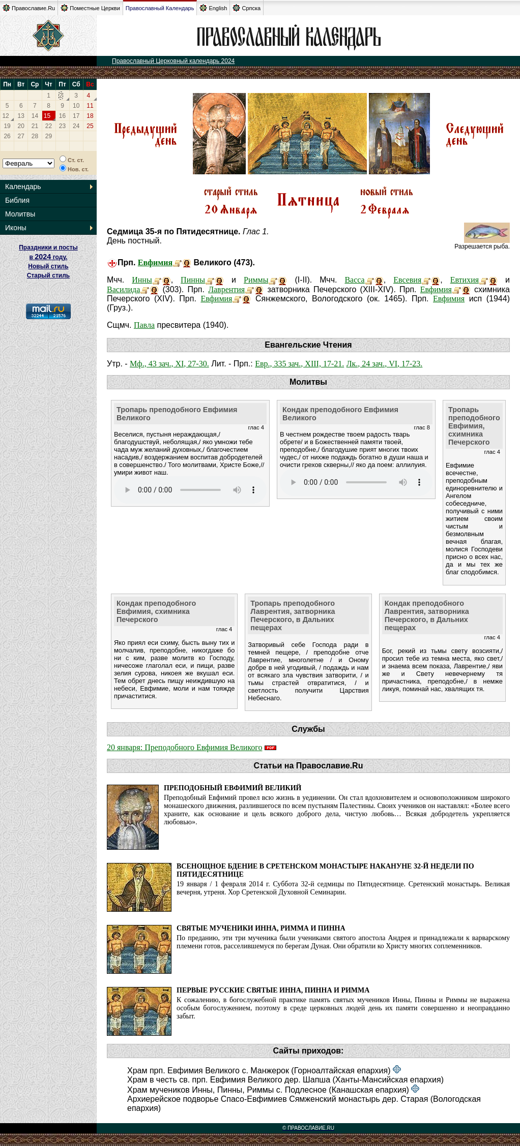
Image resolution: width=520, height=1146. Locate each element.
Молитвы (20, 214)
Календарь (23, 186)
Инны (142, 279)
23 (62, 126)
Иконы (15, 228)
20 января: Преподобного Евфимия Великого (184, 747)
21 (35, 126)
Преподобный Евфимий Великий (233, 788)
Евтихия (464, 279)
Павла (144, 325)
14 (35, 115)
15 (47, 115)
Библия (17, 200)
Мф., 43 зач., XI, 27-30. (169, 363)
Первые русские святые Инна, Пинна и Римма (273, 990)
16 (62, 115)
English (213, 8)
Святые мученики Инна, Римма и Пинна (261, 928)
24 (76, 126)
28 (35, 136)
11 (89, 105)
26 (7, 136)
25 (89, 126)
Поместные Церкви (90, 8)
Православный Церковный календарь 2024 (173, 61)
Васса (354, 279)
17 (76, 115)
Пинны (193, 279)
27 (21, 136)
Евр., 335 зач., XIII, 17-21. (299, 363)
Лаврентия (226, 289)
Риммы (256, 279)
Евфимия (155, 262)
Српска (247, 8)
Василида (123, 289)
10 (76, 105)
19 (7, 126)
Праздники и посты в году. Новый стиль (48, 257)
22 (48, 126)
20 (21, 126)
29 (48, 136)
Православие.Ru (29, 8)
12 (5, 115)
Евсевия (407, 279)
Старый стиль (48, 275)
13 (21, 115)
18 (89, 115)
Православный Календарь (160, 8)
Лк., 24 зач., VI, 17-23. (384, 363)
